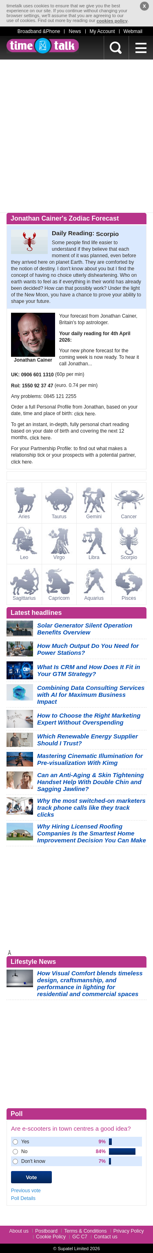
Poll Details (23, 1198)
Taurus (59, 516)
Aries (24, 516)
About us (19, 1231)
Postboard (46, 1231)
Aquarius (94, 598)
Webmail (133, 31)
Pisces (129, 598)
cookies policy (112, 20)
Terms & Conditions (85, 1231)
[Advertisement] (76, 136)
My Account (102, 31)
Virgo (59, 557)
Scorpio (128, 557)
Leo (24, 557)
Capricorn (59, 598)
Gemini (94, 516)
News (75, 31)
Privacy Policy (128, 1231)
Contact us (105, 1237)
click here (84, 414)
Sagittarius (24, 598)
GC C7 (79, 1237)
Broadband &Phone (39, 31)
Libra (94, 557)
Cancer (129, 516)
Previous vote (26, 1190)
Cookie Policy (51, 1237)
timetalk (43, 45)
